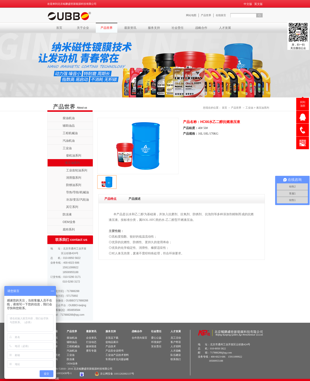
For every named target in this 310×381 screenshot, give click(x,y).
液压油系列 (262, 107)
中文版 (248, 4)
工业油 (249, 107)
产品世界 (236, 107)
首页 (59, 27)
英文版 (258, 4)
